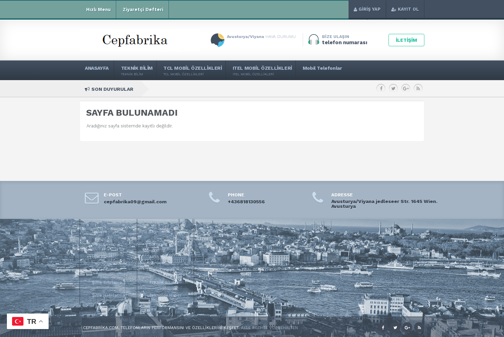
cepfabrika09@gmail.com (135, 201)
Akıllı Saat (159, 256)
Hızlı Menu (98, 10)
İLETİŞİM (406, 40)
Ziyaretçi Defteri (142, 10)
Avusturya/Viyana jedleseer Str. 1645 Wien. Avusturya (384, 204)
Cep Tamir (159, 231)
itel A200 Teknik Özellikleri (361, 89)
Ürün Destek (162, 269)
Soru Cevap (104, 244)
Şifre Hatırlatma (108, 295)
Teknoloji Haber (165, 295)
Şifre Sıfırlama (107, 282)
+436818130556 (246, 201)
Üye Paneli (102, 256)
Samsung (158, 244)
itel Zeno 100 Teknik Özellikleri (228, 89)
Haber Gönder (106, 269)
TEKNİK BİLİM (163, 282)
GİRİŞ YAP (367, 9)
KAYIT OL (405, 9)
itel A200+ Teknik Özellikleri (296, 89)
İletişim (99, 231)
